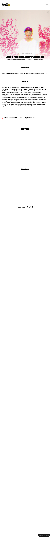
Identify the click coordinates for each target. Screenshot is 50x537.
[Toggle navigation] (47, 4)
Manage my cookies (44, 535)
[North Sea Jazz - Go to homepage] (6, 4)
